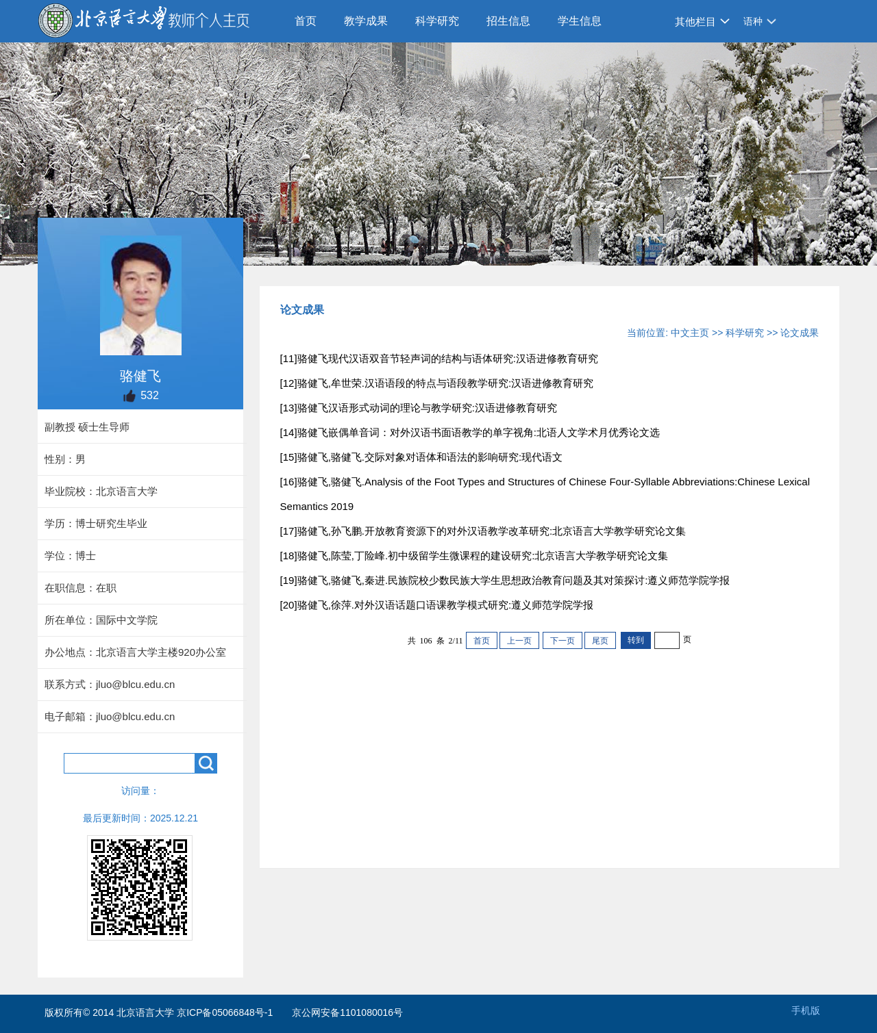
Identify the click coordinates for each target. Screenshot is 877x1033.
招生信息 (508, 21)
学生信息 (580, 21)
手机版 (805, 1010)
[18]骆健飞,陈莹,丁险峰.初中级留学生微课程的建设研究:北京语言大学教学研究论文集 (474, 555)
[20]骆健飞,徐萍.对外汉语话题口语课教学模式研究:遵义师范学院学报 (437, 605)
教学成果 (366, 21)
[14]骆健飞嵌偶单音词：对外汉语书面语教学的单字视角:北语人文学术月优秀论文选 (470, 432)
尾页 (600, 641)
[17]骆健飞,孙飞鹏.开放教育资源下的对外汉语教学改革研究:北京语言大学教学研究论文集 (483, 531)
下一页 (562, 641)
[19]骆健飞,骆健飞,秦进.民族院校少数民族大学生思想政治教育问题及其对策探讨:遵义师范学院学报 (505, 580)
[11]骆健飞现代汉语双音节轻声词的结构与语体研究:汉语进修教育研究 (439, 358)
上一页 (519, 641)
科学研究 (437, 21)
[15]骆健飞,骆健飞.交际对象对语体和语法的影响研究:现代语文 (421, 457)
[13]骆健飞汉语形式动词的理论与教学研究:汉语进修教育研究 (418, 407)
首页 (306, 21)
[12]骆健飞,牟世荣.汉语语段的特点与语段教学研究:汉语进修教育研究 (437, 383)
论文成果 (799, 332)
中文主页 (690, 332)
